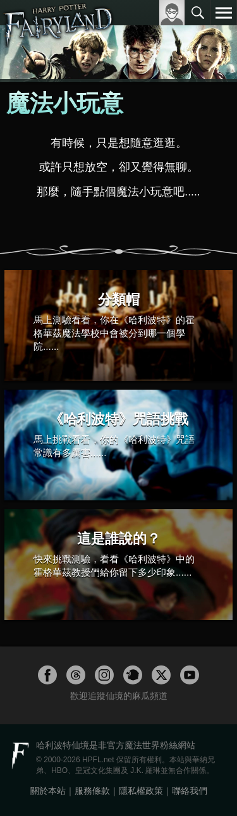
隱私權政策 (141, 791)
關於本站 (48, 791)
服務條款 (92, 791)
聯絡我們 (189, 791)
